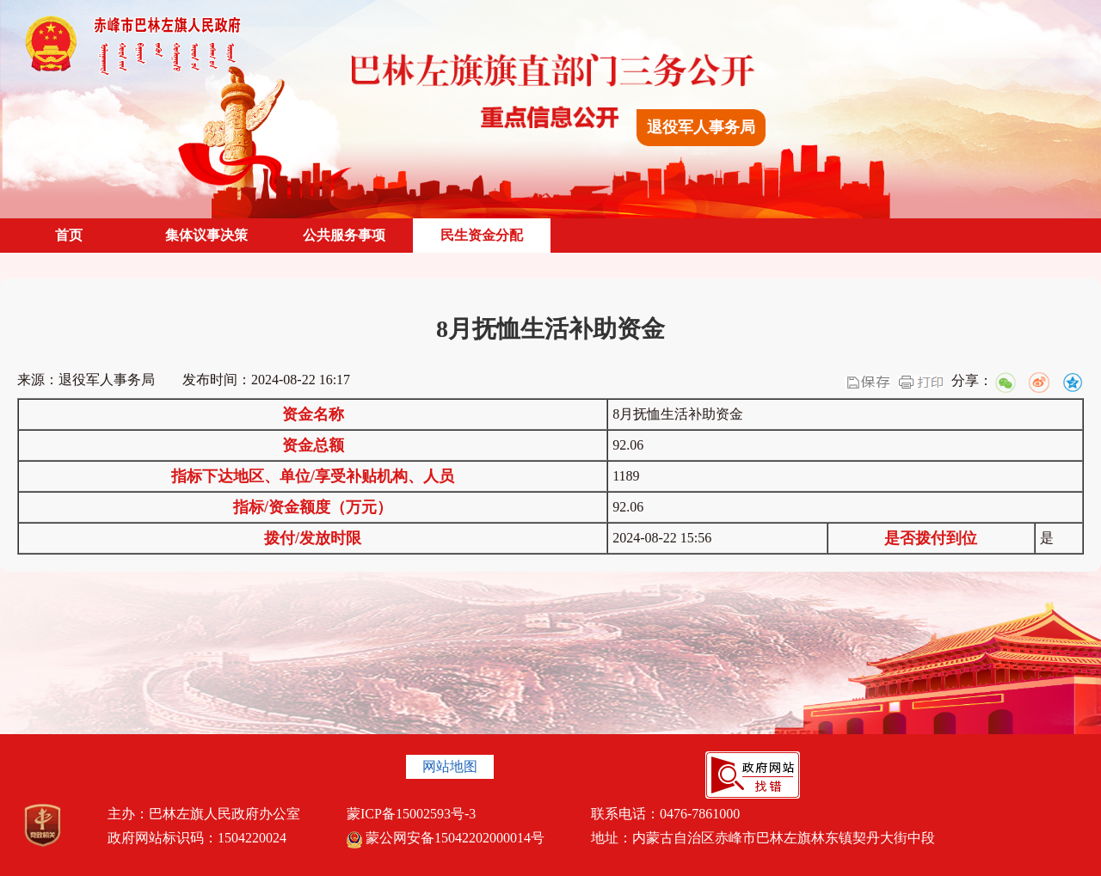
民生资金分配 (481, 235)
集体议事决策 (206, 235)
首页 (69, 235)
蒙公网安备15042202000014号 (445, 837)
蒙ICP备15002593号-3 (411, 813)
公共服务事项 (344, 235)
